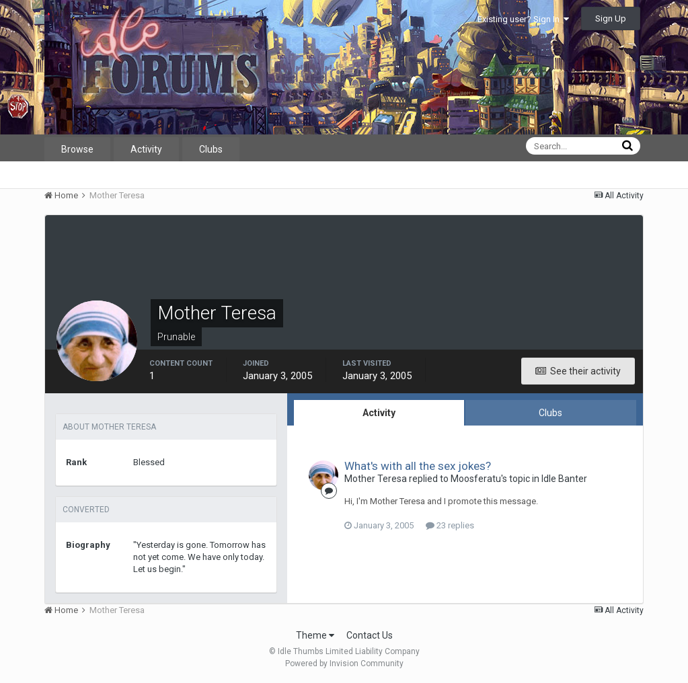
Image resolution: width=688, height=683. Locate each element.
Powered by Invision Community (344, 663)
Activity (146, 149)
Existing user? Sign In (523, 19)
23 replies (450, 525)
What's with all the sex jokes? (417, 466)
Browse (77, 149)
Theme (315, 635)
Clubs (211, 149)
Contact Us (369, 635)
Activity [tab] (378, 412)
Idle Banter (564, 478)
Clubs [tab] (550, 412)
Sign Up (610, 18)
